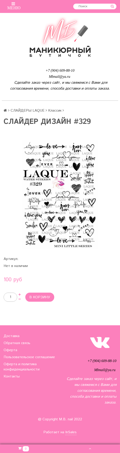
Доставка (11, 336)
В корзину (39, 297)
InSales (71, 432)
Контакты (12, 376)
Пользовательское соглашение (29, 357)
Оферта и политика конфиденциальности (22, 367)
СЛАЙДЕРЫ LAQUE (28, 110)
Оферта (10, 350)
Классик (54, 110)
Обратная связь (17, 343)
